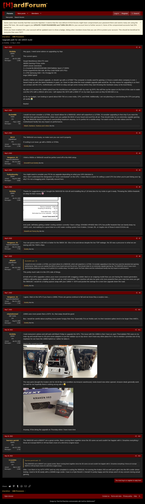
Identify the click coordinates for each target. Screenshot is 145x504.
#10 (139, 309)
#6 (139, 187)
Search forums (19, 17)
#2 (139, 110)
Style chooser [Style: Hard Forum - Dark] (8, 496)
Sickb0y (6, 43)
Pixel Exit (59, 501)
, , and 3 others (36, 126)
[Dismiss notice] (140, 23)
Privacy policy (127, 496)
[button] (27, 13)
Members (35, 13)
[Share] (136, 47)
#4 (139, 153)
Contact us (105, 496)
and (31, 163)
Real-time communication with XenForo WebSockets (79, 501)
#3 (139, 133)
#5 (139, 170)
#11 (139, 330)
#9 (139, 293)
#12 (139, 436)
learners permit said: (31, 460)
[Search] (135, 13)
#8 (139, 256)
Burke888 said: (30, 261)
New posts (21, 13)
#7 (139, 238)
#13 (139, 456)
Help (135, 496)
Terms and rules (116, 496)
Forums (10, 13)
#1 (139, 47)
